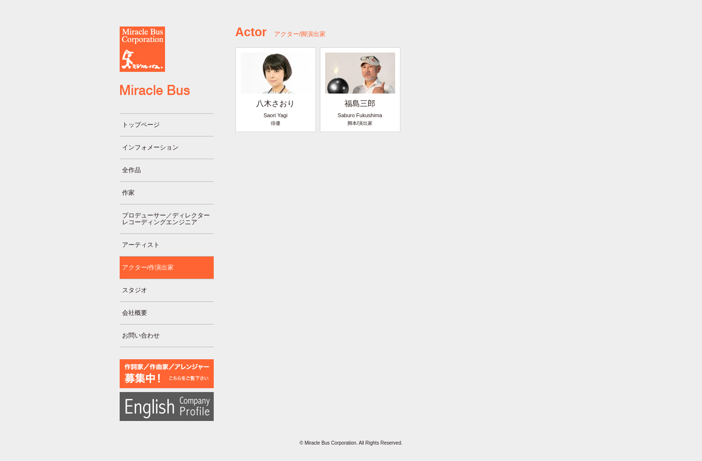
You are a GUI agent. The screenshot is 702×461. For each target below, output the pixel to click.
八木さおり (275, 103)
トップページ (141, 124)
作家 (128, 192)
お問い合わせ (141, 335)
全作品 (131, 170)
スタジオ (134, 290)
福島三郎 (359, 103)
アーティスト (141, 244)
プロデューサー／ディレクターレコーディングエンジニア (166, 219)
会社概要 (134, 312)
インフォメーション (150, 147)
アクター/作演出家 (148, 267)
